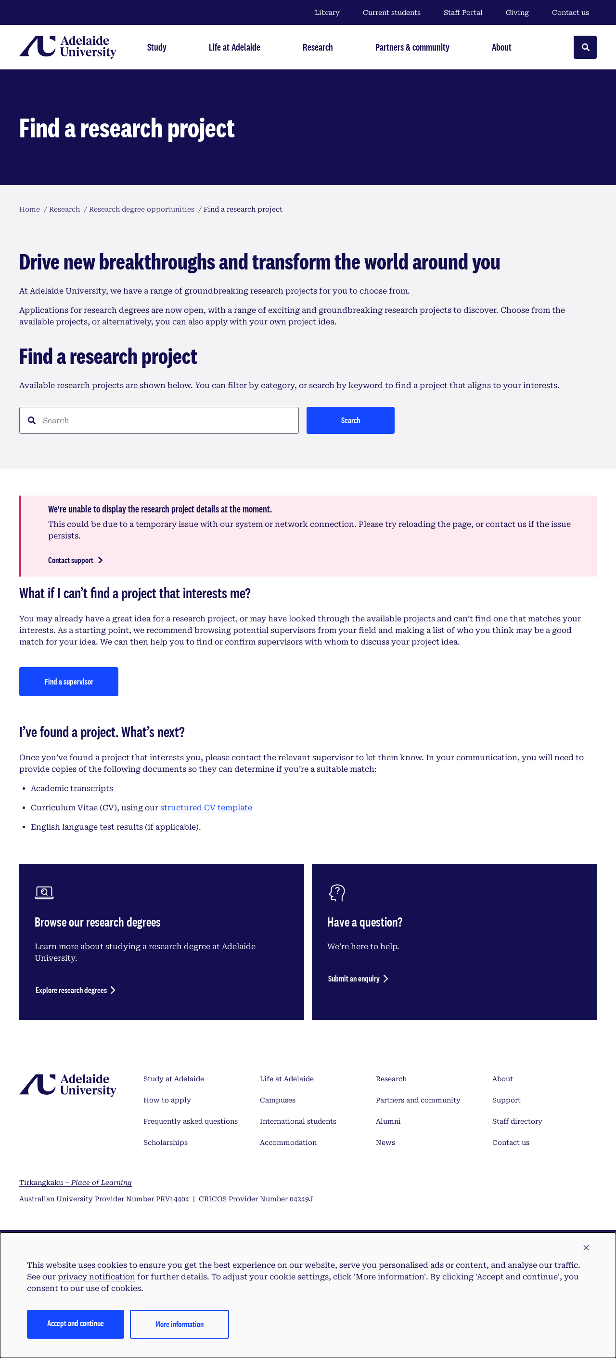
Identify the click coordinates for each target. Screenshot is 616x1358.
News (385, 1142)
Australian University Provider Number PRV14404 (104, 1199)
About (502, 1079)
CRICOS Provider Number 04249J (256, 1199)
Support (506, 1100)
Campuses (277, 1100)
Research (391, 1079)
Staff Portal (463, 12)
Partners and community (418, 1100)
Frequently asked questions (190, 1121)
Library (327, 12)
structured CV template (206, 807)
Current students (392, 12)
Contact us (570, 12)
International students (298, 1121)
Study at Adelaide (173, 1079)
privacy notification (96, 1276)
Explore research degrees (71, 989)
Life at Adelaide (287, 1079)
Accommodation (288, 1142)
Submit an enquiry (354, 978)
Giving (517, 12)
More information (179, 1324)
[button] (586, 1248)
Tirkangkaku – (75, 1182)
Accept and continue (75, 1323)
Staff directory (517, 1121)
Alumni (388, 1121)
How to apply (167, 1100)
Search (350, 420)
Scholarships (165, 1142)
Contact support (70, 559)
